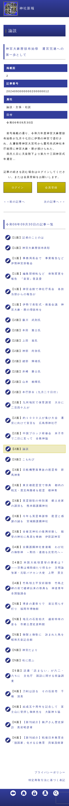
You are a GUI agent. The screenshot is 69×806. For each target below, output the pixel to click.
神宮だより (30, 650)
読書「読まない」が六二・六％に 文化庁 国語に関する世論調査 (37, 675)
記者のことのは (33, 237)
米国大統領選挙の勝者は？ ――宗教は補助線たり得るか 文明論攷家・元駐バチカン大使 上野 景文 (39, 567)
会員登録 (51, 187)
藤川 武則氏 (31, 319)
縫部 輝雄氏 (31, 361)
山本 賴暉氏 (31, 381)
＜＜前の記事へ (14, 201)
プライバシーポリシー (50, 772)
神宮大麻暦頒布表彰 (36, 247)
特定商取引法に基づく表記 (47, 780)
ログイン (18, 187)
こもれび (28, 459)
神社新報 (19, 8)
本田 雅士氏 (31, 330)
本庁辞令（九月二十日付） (41, 392)
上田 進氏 (30, 340)
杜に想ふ (28, 660)
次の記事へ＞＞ (55, 201)
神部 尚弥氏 (31, 350)
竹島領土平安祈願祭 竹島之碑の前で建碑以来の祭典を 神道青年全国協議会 (37, 588)
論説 (26, 448)
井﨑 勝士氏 (31, 371)
